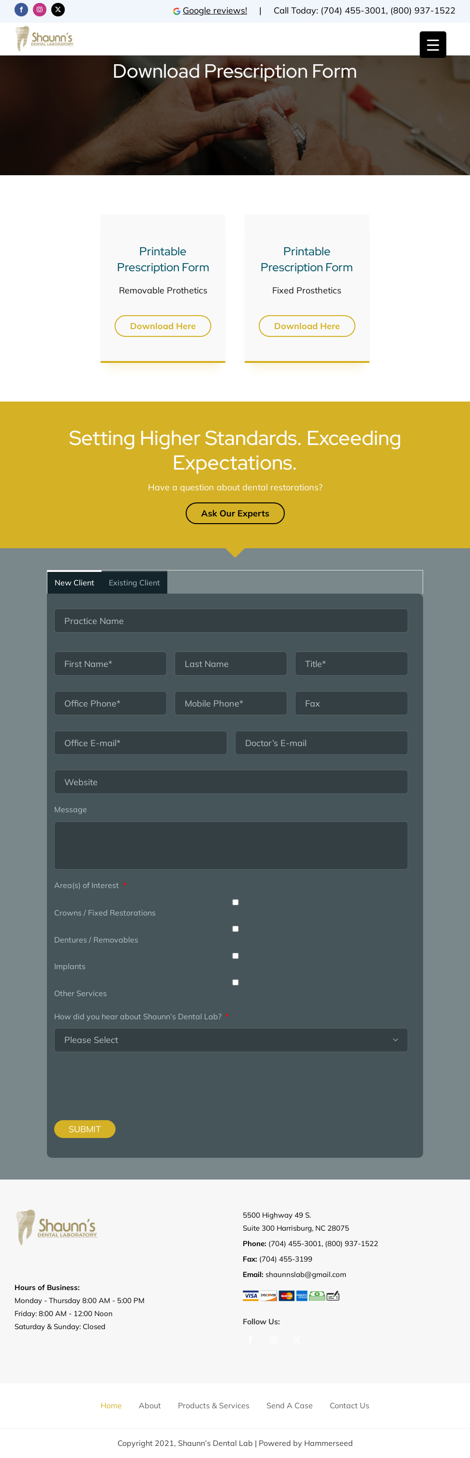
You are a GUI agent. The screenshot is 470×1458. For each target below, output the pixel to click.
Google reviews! (210, 10)
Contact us (349, 1405)
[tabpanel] (235, 876)
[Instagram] (273, 1339)
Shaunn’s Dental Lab (215, 1443)
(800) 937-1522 (422, 10)
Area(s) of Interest (90, 885)
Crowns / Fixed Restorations (105, 912)
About (150, 1405)
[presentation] (113, 1079)
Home (111, 1405)
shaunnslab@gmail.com (305, 1274)
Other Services (80, 993)
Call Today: (297, 10)
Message (70, 809)
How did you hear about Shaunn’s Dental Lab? (141, 1016)
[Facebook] (250, 1339)
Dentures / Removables (96, 939)
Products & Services (214, 1405)
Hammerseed (328, 1443)
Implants (70, 966)
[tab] (74, 582)
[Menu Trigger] (433, 44)
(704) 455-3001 (353, 10)
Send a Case (289, 1405)
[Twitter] (297, 1339)
